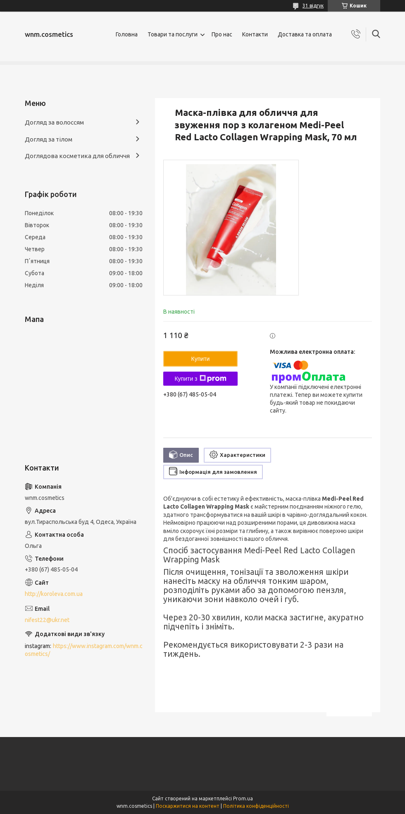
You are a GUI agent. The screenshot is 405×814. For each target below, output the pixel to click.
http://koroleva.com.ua (54, 594)
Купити (200, 358)
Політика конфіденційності (256, 806)
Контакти (255, 34)
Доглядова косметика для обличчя (77, 155)
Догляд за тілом (48, 139)
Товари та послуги (173, 34)
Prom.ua (243, 798)
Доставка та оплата (305, 34)
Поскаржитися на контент (187, 806)
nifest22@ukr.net (47, 620)
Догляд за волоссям (54, 122)
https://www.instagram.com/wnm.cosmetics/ (84, 650)
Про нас (222, 34)
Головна (127, 34)
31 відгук (313, 5)
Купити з (200, 378)
